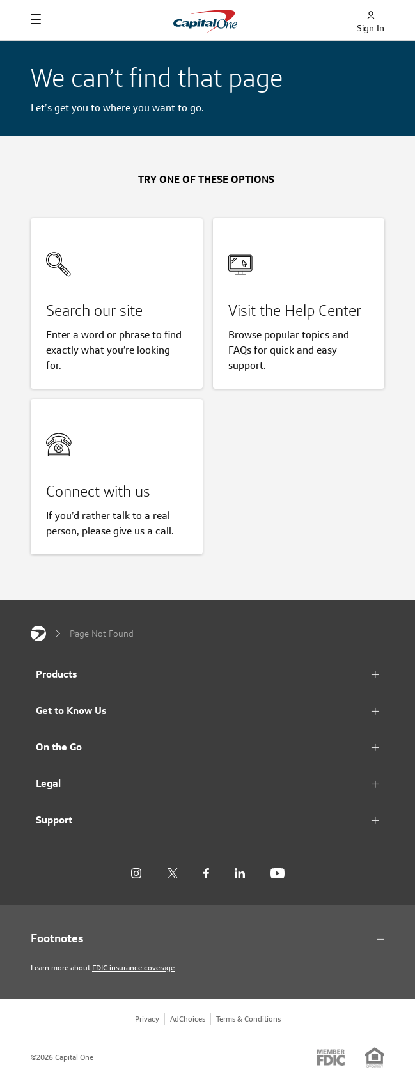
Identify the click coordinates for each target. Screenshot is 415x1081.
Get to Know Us (71, 710)
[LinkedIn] (240, 873)
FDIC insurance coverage (133, 967)
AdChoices (187, 1018)
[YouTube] (277, 873)
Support (54, 820)
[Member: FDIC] (331, 1057)
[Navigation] (36, 19)
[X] (172, 873)
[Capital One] (38, 633)
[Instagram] (136, 873)
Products (56, 674)
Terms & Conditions (248, 1018)
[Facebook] (206, 873)
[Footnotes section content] (207, 938)
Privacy (147, 1018)
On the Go (59, 747)
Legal (48, 783)
